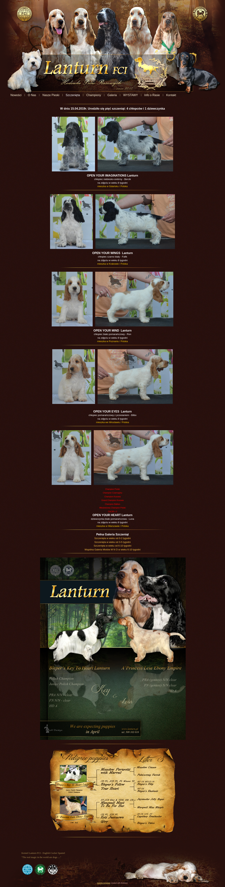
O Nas (51, 95)
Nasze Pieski (70, 95)
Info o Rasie (171, 95)
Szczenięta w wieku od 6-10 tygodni (112, 545)
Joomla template (103, 883)
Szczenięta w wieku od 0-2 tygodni (112, 538)
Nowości (35, 95)
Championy (113, 95)
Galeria (131, 95)
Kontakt (190, 95)
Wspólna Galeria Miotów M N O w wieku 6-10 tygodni (112, 549)
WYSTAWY (149, 95)
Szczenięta (92, 95)
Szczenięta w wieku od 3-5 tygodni (112, 542)
